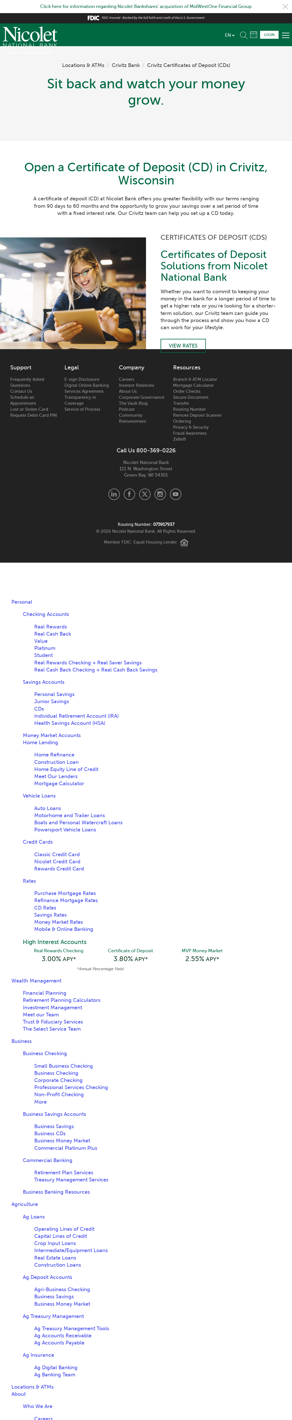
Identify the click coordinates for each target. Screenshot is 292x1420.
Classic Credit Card (57, 854)
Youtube (175, 494)
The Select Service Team (52, 1029)
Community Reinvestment (132, 418)
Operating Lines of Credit (64, 1229)
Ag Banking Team (54, 1375)
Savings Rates (50, 915)
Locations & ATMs (83, 65)
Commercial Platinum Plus (65, 1148)
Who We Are (37, 1406)
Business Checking (45, 1053)
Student (43, 655)
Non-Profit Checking (59, 1094)
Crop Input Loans (55, 1243)
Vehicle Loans (39, 796)
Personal (21, 602)
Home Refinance (54, 755)
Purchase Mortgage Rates (65, 893)
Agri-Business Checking (62, 1289)
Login (269, 35)
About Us (128, 391)
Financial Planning (44, 993)
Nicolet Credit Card (57, 861)
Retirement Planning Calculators (61, 1000)
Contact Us (21, 391)
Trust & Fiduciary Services (53, 1022)
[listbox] (230, 35)
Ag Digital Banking (56, 1367)
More (40, 1102)
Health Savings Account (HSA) (69, 723)
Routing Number (189, 409)
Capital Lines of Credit (60, 1236)
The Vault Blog (133, 403)
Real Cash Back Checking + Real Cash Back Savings (95, 670)
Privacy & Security (191, 427)
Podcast (127, 409)
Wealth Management (36, 981)
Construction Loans (57, 1265)
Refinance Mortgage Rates (66, 900)
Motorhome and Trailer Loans (69, 815)
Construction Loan (56, 762)
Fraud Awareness (190, 433)
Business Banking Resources (56, 1192)
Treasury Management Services (71, 1180)
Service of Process (82, 409)
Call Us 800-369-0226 (146, 450)
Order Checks (186, 391)
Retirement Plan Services (63, 1172)
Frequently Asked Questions (27, 382)
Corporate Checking (58, 1080)
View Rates (183, 346)
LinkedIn (114, 494)
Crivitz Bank (126, 65)
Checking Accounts (46, 614)
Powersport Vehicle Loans (65, 830)
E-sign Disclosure (81, 379)
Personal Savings (54, 694)
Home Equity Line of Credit (66, 769)
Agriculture (24, 1204)
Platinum (44, 648)
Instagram (160, 494)
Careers (126, 379)
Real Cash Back (52, 634)
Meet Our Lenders (56, 776)
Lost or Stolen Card (29, 409)
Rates (29, 881)
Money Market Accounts (52, 735)
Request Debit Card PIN (33, 415)
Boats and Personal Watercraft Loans (78, 822)
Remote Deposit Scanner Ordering (197, 418)
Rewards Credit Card (59, 869)
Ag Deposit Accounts (47, 1277)
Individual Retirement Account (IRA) (76, 716)
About (18, 1394)
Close (285, 6)
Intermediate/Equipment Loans (71, 1250)
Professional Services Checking (71, 1087)
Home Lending (40, 742)
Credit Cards (38, 842)
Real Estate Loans (55, 1258)
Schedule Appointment (253, 34)
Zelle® (179, 439)
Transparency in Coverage (80, 400)
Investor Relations (136, 385)
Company (131, 368)
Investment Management (52, 1007)
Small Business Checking (63, 1066)
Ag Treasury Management (53, 1316)
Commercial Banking (47, 1160)
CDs (39, 709)
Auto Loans (47, 808)
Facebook (129, 494)
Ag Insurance (38, 1355)
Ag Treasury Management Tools (71, 1328)
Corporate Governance (141, 397)
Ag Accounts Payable (59, 1343)
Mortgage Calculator (193, 385)
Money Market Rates (58, 922)
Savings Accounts (43, 682)
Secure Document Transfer (190, 400)
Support (20, 368)
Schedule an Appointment (23, 400)
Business (21, 1041)
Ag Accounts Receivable (63, 1335)
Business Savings (54, 1126)
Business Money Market (62, 1141)
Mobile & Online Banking (63, 929)
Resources (186, 368)
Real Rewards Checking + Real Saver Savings (88, 663)
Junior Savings (51, 701)
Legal (71, 368)
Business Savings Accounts (54, 1114)
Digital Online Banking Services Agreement (86, 388)
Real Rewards (50, 627)
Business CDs (50, 1133)
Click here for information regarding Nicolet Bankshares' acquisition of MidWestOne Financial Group (146, 6)
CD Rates (45, 908)
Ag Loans (34, 1217)
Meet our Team (41, 1015)
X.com (145, 494)
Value (41, 641)
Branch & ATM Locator (195, 379)
